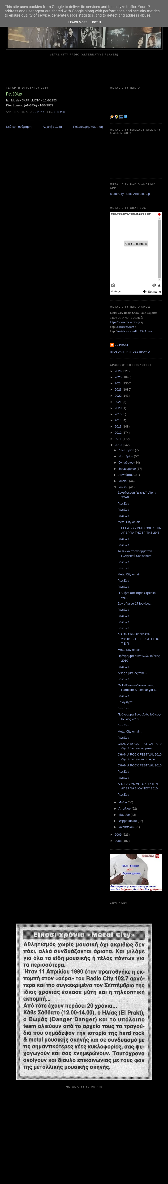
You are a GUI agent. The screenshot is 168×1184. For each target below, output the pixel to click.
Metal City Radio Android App (130, 194)
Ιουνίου (123, 487)
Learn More (78, 22)
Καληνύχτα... (126, 702)
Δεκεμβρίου (126, 450)
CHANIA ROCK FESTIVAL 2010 (140, 765)
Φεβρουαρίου (128, 821)
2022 (119, 395)
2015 (119, 414)
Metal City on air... (130, 522)
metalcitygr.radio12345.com (134, 331)
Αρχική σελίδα (52, 126)
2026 (119, 371)
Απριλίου (124, 808)
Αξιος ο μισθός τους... (132, 673)
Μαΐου (123, 802)
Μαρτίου (124, 814)
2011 (119, 439)
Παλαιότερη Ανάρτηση (88, 126)
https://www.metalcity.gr (125, 322)
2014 (119, 420)
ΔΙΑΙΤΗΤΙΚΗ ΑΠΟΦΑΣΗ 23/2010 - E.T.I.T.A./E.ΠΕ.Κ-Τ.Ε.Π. (138, 639)
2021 (119, 402)
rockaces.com (125, 326)
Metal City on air (129, 574)
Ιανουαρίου (126, 827)
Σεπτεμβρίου (127, 468)
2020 (119, 408)
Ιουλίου (123, 481)
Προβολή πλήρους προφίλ (130, 352)
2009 (119, 834)
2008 (119, 840)
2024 (119, 383)
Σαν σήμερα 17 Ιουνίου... (134, 603)
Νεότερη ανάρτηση (19, 126)
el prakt (122, 345)
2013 (119, 426)
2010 (119, 445)
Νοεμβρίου (126, 456)
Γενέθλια (123, 503)
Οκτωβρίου (126, 462)
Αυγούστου (126, 475)
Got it (96, 22)
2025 (119, 377)
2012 (119, 432)
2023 (119, 389)
